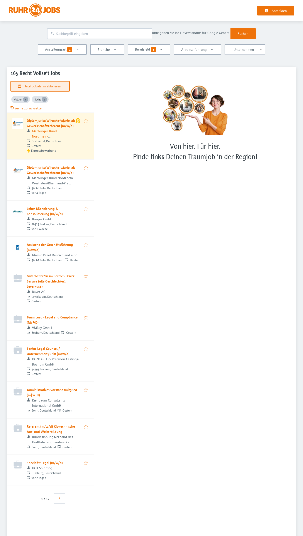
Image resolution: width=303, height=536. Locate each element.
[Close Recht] (44, 99)
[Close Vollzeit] (25, 99)
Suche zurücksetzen (27, 108)
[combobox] (99, 33)
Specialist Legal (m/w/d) (45, 463)
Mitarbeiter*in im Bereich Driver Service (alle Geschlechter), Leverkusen (50, 281)
